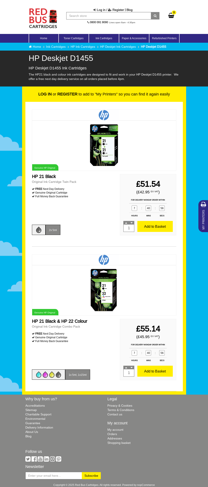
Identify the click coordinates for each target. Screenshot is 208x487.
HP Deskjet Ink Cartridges (118, 46)
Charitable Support (38, 414)
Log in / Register (108, 10)
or (57, 94)
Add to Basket (155, 226)
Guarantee (32, 423)
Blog (129, 10)
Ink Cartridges (56, 46)
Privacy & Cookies (119, 405)
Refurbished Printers (164, 38)
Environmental (35, 418)
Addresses (114, 438)
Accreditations (35, 405)
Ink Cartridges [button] (104, 38)
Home (43, 38)
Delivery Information (39, 427)
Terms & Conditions (120, 410)
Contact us (114, 414)
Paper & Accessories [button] (134, 38)
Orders (112, 434)
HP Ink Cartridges (83, 46)
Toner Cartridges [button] (74, 38)
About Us (31, 432)
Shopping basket (119, 443)
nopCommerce (146, 485)
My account (115, 429)
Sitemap (31, 410)
